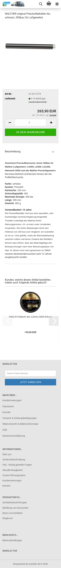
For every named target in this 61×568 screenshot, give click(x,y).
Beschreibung (12, 151)
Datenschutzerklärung (13, 435)
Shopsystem (19, 564)
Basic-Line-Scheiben (12, 513)
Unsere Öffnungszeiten (14, 475)
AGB (4, 429)
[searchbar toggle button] (41, 4)
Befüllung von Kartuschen (15, 508)
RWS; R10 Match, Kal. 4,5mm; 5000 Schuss (30, 316)
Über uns (6, 454)
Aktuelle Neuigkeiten (12, 470)
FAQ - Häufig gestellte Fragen (17, 464)
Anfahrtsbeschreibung (13, 459)
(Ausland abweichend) (38, 102)
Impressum (8, 406)
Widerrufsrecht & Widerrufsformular (20, 424)
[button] (10, 122)
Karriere (6, 485)
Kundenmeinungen (11, 400)
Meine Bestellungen (12, 540)
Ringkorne (7, 518)
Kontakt (6, 412)
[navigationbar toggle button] (57, 4)
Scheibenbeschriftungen (14, 502)
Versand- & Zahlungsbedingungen (19, 418)
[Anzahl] (30, 122)
